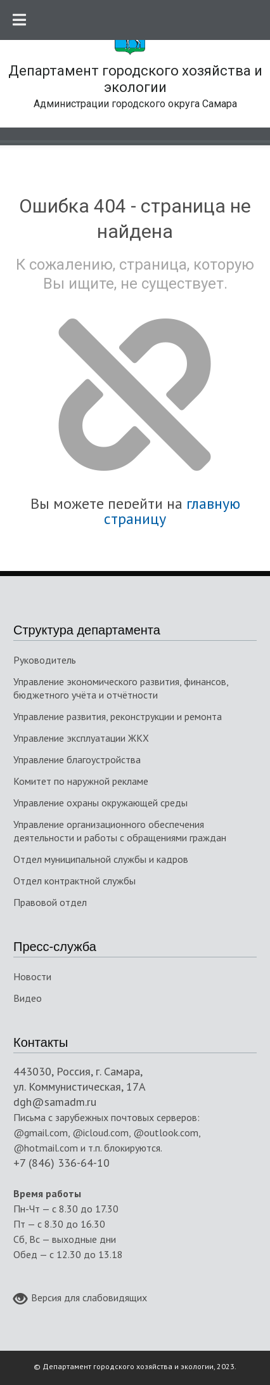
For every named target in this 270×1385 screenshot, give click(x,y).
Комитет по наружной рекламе (80, 781)
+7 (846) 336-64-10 (61, 1162)
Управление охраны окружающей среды (100, 802)
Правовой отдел (50, 902)
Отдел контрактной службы (74, 880)
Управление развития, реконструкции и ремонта (117, 716)
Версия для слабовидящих (80, 1298)
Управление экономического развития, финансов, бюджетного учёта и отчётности (120, 688)
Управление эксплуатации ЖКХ (81, 738)
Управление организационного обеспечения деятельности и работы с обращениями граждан (119, 831)
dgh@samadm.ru (54, 1101)
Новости (32, 976)
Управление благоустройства (77, 759)
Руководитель (44, 659)
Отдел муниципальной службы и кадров (100, 859)
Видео (27, 998)
